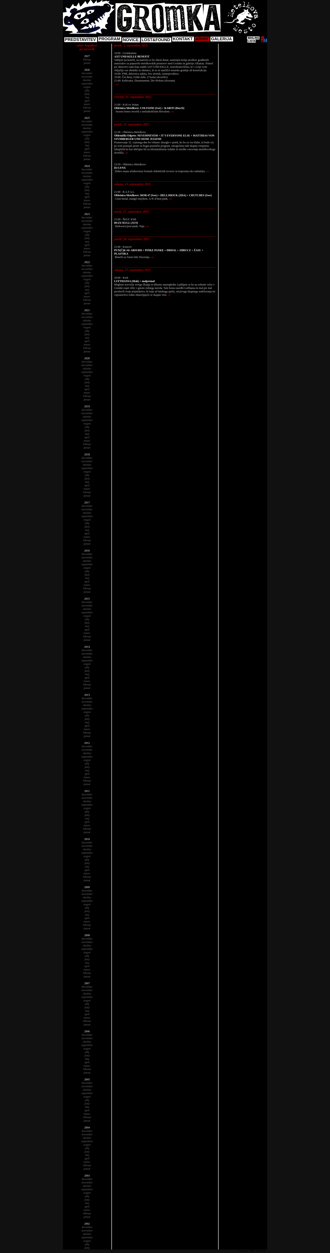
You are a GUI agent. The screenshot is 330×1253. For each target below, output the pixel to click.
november (87, 76)
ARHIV (202, 39)
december (87, 73)
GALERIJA (221, 39)
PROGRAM (109, 39)
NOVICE (131, 40)
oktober (87, 80)
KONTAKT (183, 39)
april (87, 100)
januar (87, 63)
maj (87, 97)
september (87, 83)
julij (87, 90)
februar (87, 59)
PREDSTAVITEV (80, 39)
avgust (86, 87)
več (117, 84)
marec (87, 104)
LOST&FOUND (156, 40)
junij (87, 93)
